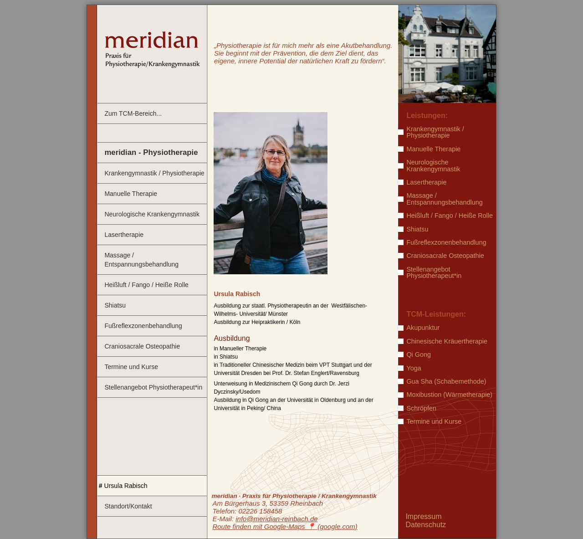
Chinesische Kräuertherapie (446, 341)
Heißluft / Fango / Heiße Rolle (146, 284)
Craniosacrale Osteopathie (142, 346)
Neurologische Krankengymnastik (151, 214)
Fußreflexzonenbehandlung (143, 325)
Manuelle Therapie (130, 193)
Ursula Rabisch (126, 485)
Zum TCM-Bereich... (133, 113)
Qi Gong (418, 354)
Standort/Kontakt (128, 506)
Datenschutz (425, 525)
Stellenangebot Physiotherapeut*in (153, 387)
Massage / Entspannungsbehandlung (141, 260)
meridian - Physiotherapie (151, 152)
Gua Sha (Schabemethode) (446, 381)
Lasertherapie (123, 234)
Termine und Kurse (131, 366)
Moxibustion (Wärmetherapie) (449, 394)
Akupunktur (423, 327)
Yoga (413, 368)
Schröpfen (421, 408)
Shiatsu (115, 305)
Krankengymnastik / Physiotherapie (154, 173)
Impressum (423, 516)
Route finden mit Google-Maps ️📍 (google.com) (284, 526)
